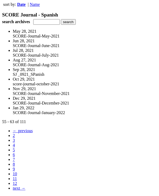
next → (19, 188)
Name (35, 4)
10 (15, 174)
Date (21, 4)
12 (15, 183)
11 (15, 178)
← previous (23, 130)
